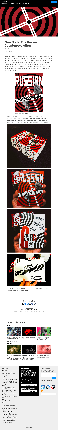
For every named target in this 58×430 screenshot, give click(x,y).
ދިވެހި (6, 420)
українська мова (6, 419)
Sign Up (53, 378)
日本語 (3, 410)
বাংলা (12, 416)
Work (11, 388)
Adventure (6, 372)
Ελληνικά (11, 408)
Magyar (3, 413)
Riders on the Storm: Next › (39, 311)
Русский (4, 408)
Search (20, 3)
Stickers (15, 379)
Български (8, 410)
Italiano (11, 405)
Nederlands (4, 414)
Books (2, 3)
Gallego (9, 420)
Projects (10, 51)
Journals (7, 379)
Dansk (7, 417)
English (3, 405)
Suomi (15, 408)
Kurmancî (13, 420)
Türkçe (7, 413)
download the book (25, 68)
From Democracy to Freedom (8, 387)
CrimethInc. (5, 2)
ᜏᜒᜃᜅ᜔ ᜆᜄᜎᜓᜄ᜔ (8, 422)
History (7, 373)
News (7, 51)
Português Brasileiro (10, 407)
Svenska (4, 417)
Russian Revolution (27, 309)
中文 (12, 410)
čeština (8, 411)
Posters (11, 379)
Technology (4, 375)
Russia (22, 309)
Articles (4, 370)
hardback (21, 290)
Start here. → (33, 391)
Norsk (3, 422)
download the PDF (27, 113)
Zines (3, 379)
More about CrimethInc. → (30, 385)
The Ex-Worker (5, 396)
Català (3, 420)
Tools (9, 3)
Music (6, 381)
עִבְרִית (10, 417)
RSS (6, 370)
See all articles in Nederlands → (8, 4)
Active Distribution (22, 288)
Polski (7, 408)
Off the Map (13, 393)
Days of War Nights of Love (8, 391)
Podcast (4, 394)
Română (5, 416)
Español (7, 405)
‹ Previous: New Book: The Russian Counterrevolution (23, 311)
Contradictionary (5, 388)
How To (10, 373)
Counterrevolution (34, 309)
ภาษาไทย (15, 417)
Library (5, 3)
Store (17, 3)
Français (4, 407)
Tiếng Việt (12, 419)
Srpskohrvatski (11, 414)
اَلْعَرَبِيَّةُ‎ (9, 416)
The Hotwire (7, 397)
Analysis (11, 372)
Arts (3, 372)
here (16, 70)
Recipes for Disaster (11, 390)
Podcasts (13, 3)
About (29, 3)
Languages (24, 3)
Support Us (54, 1)
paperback (13, 290)
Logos (10, 381)
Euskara (12, 411)
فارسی (10, 413)
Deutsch (15, 405)
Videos (3, 381)
